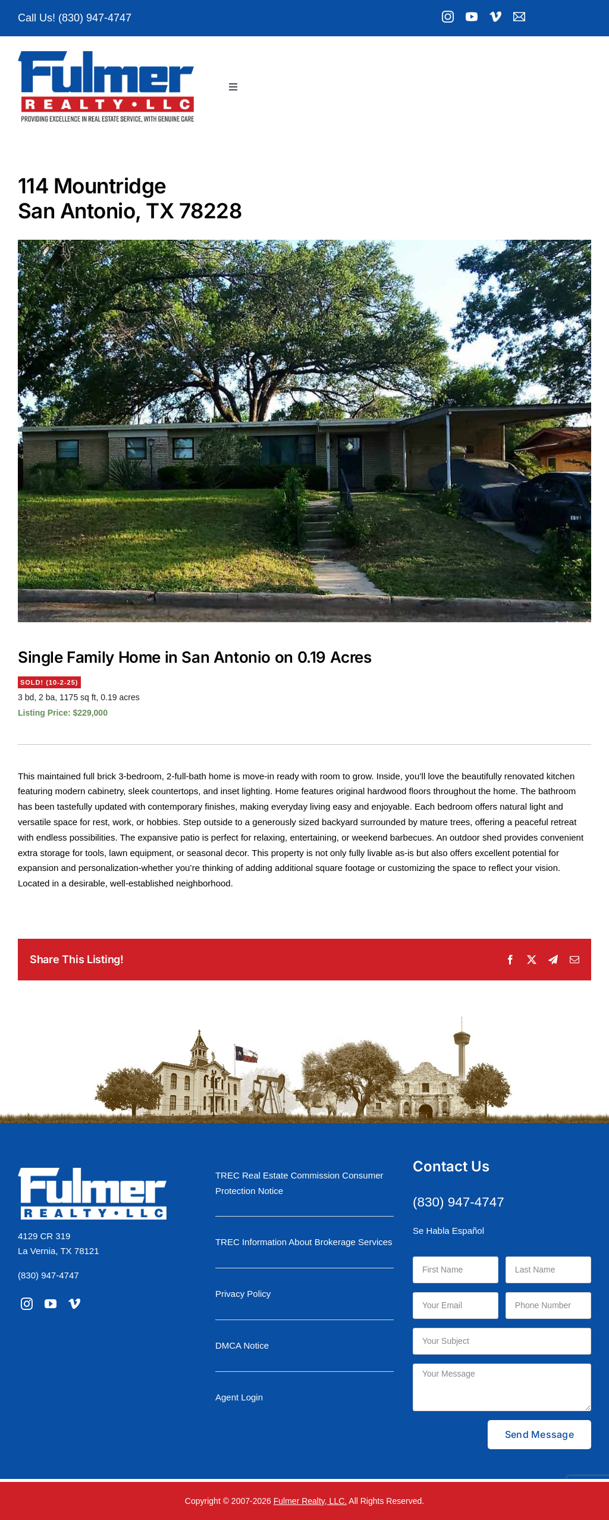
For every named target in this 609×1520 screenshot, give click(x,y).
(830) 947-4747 (48, 1275)
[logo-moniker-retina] (106, 56)
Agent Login (239, 1397)
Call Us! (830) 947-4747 (74, 18)
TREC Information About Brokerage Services (304, 1242)
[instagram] (27, 1304)
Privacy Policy (243, 1294)
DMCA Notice (242, 1345)
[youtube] (50, 1304)
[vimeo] (74, 1304)
